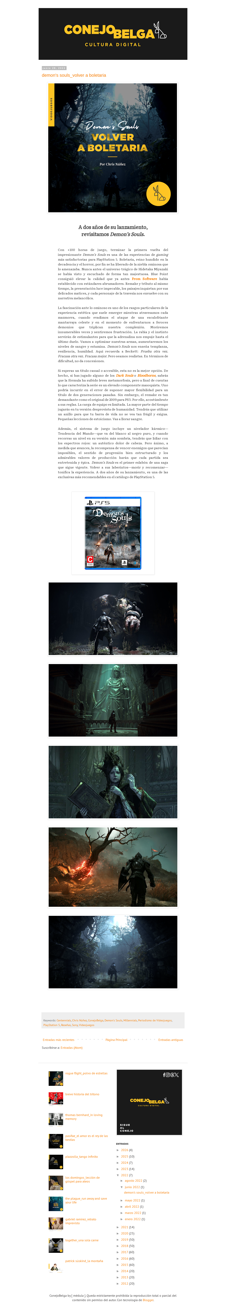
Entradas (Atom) (71, 1048)
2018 (125, 1246)
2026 (125, 1150)
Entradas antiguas (170, 1040)
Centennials (64, 1020)
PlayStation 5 (51, 1025)
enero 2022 (133, 1219)
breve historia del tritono (82, 1094)
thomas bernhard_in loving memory (84, 1117)
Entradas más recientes (58, 1040)
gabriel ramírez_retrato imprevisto (80, 1221)
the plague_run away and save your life (86, 1200)
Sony (75, 1025)
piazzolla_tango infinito (81, 1157)
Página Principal (116, 1040)
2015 (125, 1265)
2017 (125, 1252)
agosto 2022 (134, 1180)
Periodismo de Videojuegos (155, 1020)
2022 (125, 1175)
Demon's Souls (113, 1020)
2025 (125, 1156)
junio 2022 (133, 1187)
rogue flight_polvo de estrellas (86, 1073)
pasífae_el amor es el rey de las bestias (86, 1138)
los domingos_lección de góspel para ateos (82, 1179)
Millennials (130, 1020)
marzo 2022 (133, 1213)
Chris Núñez (79, 1020)
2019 (125, 1239)
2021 (125, 1227)
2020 (125, 1233)
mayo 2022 (133, 1200)
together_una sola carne (82, 1240)
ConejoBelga (95, 1020)
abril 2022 (132, 1206)
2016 (125, 1258)
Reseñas (66, 1025)
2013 (125, 1277)
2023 (125, 1169)
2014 (125, 1271)
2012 (125, 1283)
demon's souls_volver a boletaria (74, 75)
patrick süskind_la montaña (84, 1261)
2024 (125, 1163)
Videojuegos (86, 1025)
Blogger (148, 1300)
